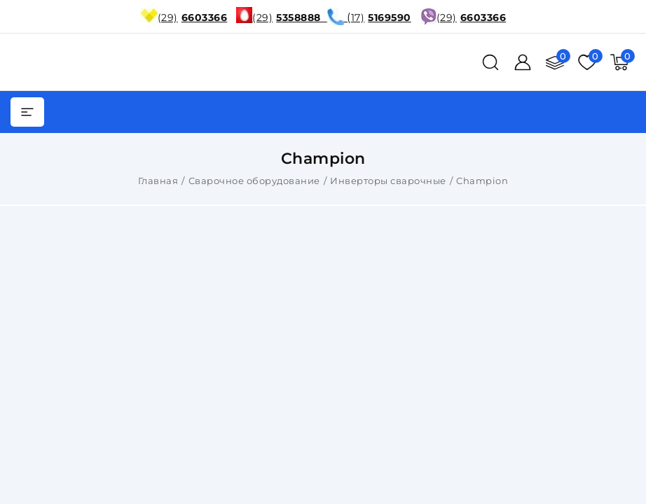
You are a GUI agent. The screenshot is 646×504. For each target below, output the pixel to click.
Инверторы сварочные (388, 180)
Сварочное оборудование (254, 180)
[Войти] (523, 62)
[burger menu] (27, 112)
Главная (158, 180)
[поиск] (490, 62)
